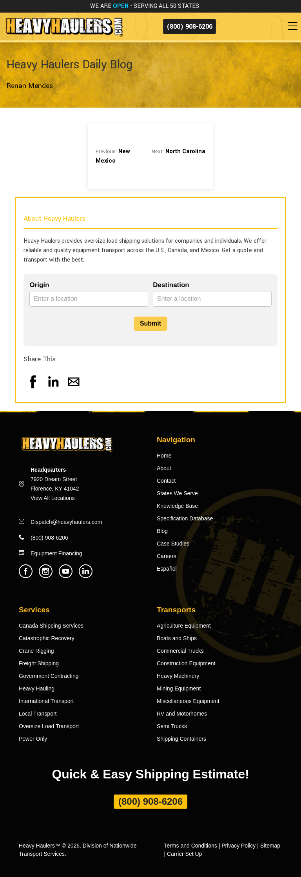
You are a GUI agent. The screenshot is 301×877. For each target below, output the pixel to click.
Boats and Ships (177, 638)
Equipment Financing (56, 553)
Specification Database (185, 518)
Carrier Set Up (184, 854)
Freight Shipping (39, 663)
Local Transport (38, 713)
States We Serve (177, 493)
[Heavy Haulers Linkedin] (85, 576)
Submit (150, 323)
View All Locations (53, 498)
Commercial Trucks (180, 651)
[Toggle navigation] (294, 26)
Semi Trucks (172, 726)
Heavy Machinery (178, 676)
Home (164, 455)
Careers (166, 556)
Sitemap (270, 845)
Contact (166, 481)
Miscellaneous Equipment (188, 701)
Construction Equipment (186, 663)
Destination (171, 285)
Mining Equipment (179, 688)
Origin (39, 285)
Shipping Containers (181, 739)
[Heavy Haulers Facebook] (26, 576)
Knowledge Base (177, 506)
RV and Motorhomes (182, 713)
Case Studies (173, 543)
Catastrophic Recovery (46, 638)
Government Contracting (49, 676)
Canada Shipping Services (51, 626)
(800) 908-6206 (189, 26)
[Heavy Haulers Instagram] (46, 576)
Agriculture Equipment (184, 626)
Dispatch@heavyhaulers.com (66, 522)
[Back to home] (63, 26)
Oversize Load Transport (49, 726)
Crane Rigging (36, 651)
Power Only (33, 739)
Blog (162, 531)
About (164, 468)
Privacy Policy (238, 845)
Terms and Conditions (190, 845)
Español (167, 569)
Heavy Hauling (36, 688)
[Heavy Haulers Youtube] (66, 576)
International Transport (46, 701)
